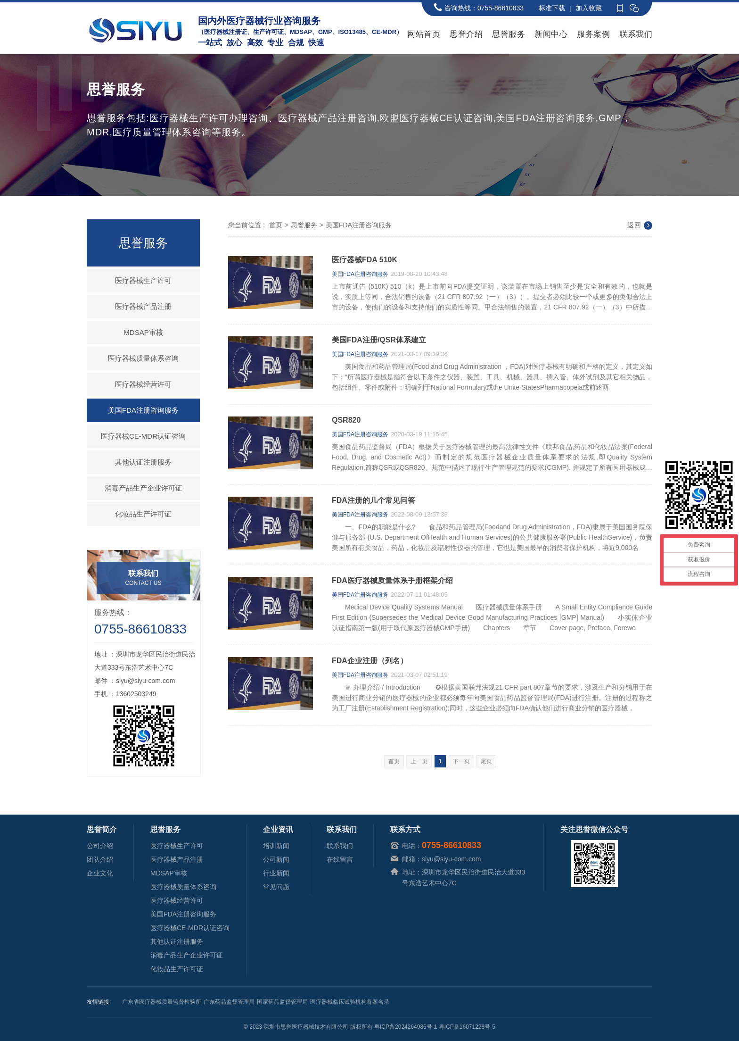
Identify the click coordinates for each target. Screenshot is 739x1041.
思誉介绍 (466, 34)
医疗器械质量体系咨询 (143, 358)
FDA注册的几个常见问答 (373, 500)
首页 (275, 225)
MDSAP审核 (143, 332)
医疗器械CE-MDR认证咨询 (143, 436)
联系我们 (635, 34)
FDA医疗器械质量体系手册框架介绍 (392, 580)
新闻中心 (550, 34)
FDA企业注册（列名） (370, 661)
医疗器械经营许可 (143, 384)
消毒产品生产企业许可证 (143, 488)
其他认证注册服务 (143, 462)
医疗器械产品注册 (143, 306)
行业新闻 (276, 873)
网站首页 (423, 34)
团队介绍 (100, 859)
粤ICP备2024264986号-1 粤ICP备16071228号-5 (434, 1027)
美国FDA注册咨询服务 (143, 410)
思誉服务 (508, 34)
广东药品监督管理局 (229, 1002)
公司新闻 (276, 859)
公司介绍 (100, 845)
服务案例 (593, 34)
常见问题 (276, 887)
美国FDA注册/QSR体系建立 (379, 340)
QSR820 (346, 420)
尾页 (486, 761)
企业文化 (100, 873)
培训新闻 (276, 845)
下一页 (461, 761)
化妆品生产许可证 (143, 514)
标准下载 (552, 8)
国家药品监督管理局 (282, 1002)
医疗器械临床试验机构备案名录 (349, 1002)
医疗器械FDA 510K (364, 260)
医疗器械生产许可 (143, 280)
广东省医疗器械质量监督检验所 (161, 1002)
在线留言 (340, 859)
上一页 (419, 761)
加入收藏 (588, 8)
